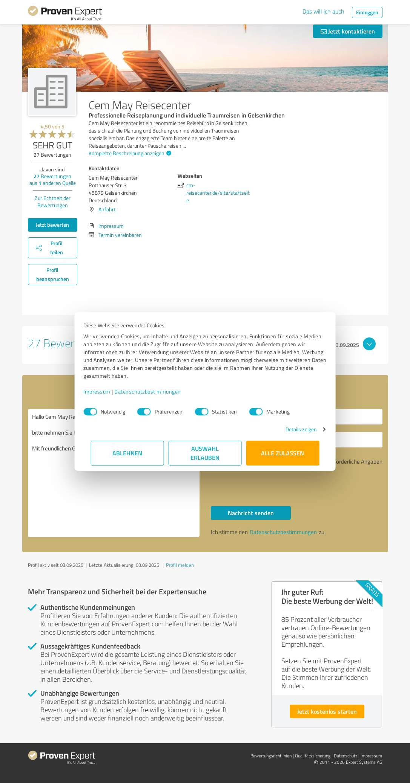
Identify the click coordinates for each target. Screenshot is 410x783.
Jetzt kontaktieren (348, 31)
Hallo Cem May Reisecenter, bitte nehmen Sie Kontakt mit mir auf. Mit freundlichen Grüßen (114, 473)
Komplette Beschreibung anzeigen (129, 153)
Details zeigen (293, 429)
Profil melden (180, 565)
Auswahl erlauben (205, 453)
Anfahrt (107, 209)
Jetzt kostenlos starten (327, 711)
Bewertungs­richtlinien (271, 755)
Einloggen (367, 12)
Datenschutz (345, 755)
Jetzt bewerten (52, 224)
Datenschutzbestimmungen (155, 391)
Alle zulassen (282, 453)
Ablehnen (127, 453)
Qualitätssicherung (312, 755)
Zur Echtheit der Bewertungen (53, 201)
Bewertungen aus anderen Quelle (52, 179)
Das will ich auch (323, 11)
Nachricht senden (251, 512)
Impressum (104, 391)
